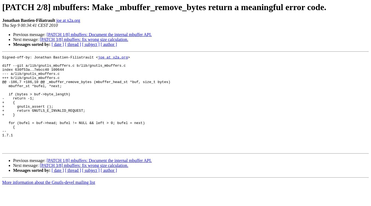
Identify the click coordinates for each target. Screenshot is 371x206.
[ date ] (58, 44)
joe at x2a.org (68, 20)
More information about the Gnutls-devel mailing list (48, 201)
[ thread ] (73, 44)
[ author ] (109, 44)
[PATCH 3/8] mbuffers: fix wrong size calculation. (84, 39)
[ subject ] (91, 44)
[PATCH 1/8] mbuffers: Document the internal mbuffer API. (99, 34)
